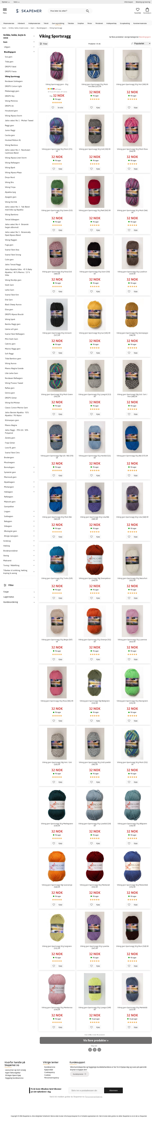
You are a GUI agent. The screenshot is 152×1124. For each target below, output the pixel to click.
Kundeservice (49, 1067)
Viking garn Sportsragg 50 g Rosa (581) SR (57, 701)
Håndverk (21, 23)
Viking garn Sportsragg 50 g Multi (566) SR (132, 211)
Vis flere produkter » (95, 1040)
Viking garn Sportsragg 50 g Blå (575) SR (132, 456)
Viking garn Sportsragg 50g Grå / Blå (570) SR (57, 457)
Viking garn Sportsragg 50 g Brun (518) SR (132, 946)
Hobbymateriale (34, 23)
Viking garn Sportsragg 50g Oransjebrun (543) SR (95, 579)
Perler (90, 23)
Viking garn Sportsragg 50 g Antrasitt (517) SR (57, 334)
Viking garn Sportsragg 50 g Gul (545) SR (94, 333)
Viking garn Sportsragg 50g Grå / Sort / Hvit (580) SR (132, 395)
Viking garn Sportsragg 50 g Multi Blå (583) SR (57, 518)
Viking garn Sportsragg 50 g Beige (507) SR (57, 641)
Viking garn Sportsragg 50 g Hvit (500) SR (132, 84)
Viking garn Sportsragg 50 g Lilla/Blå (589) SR (94, 518)
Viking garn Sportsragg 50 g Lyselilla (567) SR (94, 947)
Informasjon (128, 2)
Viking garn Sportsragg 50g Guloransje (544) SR (57, 886)
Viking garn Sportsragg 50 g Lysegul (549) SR (94, 1009)
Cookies (47, 1075)
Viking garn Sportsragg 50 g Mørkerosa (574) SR (57, 1009)
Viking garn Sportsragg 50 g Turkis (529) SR (56, 579)
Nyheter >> (6, 2)
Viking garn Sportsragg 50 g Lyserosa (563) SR (132, 641)
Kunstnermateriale (140, 23)
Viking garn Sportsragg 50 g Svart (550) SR (95, 273)
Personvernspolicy (51, 1078)
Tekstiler (71, 23)
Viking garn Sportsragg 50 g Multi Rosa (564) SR (132, 150)
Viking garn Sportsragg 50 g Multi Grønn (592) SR (57, 395)
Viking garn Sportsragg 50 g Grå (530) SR (94, 149)
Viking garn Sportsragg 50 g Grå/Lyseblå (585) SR (95, 763)
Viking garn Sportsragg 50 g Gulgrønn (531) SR (57, 947)
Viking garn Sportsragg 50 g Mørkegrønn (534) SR (57, 825)
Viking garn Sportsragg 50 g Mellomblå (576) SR (132, 886)
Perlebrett (99, 23)
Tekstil (46, 23)
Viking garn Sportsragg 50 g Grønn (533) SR (56, 211)
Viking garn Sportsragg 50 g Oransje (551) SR (94, 641)
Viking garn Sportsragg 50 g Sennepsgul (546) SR (132, 334)
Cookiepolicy (49, 1072)
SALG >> (17, 2)
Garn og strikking (58, 23)
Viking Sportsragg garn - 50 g (57, 84)
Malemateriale (8, 23)
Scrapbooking (125, 23)
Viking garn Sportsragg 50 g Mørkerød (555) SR (95, 886)
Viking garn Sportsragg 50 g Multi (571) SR (57, 150)
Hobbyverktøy (111, 23)
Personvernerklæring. (94, 1096)
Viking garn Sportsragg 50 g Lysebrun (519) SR (132, 273)
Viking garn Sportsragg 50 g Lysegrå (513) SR (94, 395)
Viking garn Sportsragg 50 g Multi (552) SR (132, 763)
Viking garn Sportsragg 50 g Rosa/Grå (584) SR (57, 273)
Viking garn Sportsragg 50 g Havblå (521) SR (95, 457)
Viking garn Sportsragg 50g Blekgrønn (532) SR (95, 702)
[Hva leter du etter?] (70, 11)
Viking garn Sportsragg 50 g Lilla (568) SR (132, 517)
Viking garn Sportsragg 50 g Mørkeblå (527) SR (132, 1009)
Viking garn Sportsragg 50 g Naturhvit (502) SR (132, 579)
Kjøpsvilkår (48, 1070)
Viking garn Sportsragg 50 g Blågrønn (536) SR (132, 825)
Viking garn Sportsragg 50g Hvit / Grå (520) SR (57, 763)
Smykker (81, 23)
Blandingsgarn (145, 37)
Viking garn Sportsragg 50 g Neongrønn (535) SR (132, 702)
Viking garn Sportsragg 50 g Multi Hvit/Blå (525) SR (95, 85)
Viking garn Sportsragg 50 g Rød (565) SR (95, 210)
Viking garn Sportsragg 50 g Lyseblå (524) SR (94, 825)
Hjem (4, 28)
